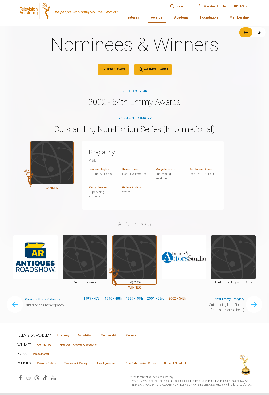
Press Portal (42, 355)
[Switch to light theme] (245, 32)
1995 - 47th (91, 299)
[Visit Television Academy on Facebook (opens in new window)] (20, 379)
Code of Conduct (186, 364)
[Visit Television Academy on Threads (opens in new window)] (36, 379)
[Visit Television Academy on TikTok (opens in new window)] (45, 379)
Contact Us (45, 345)
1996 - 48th (113, 299)
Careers (139, 336)
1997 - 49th (134, 299)
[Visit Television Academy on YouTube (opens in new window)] (53, 379)
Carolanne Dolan (200, 170)
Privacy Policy (47, 364)
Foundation (209, 17)
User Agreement (113, 364)
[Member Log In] (210, 6)
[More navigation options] (242, 6)
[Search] (174, 6)
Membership (239, 17)
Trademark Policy (79, 364)
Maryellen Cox (165, 170)
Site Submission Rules (149, 364)
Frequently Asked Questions (82, 345)
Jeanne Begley (100, 170)
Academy (181, 17)
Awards (156, 17)
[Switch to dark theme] (259, 32)
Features (132, 17)
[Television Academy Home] (74, 12)
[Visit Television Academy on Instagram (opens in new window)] (28, 379)
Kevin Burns (131, 170)
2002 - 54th (177, 299)
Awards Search (153, 69)
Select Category (135, 119)
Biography (103, 153)
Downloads (113, 69)
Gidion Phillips (132, 188)
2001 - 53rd (155, 299)
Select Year (134, 91)
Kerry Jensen (98, 188)
